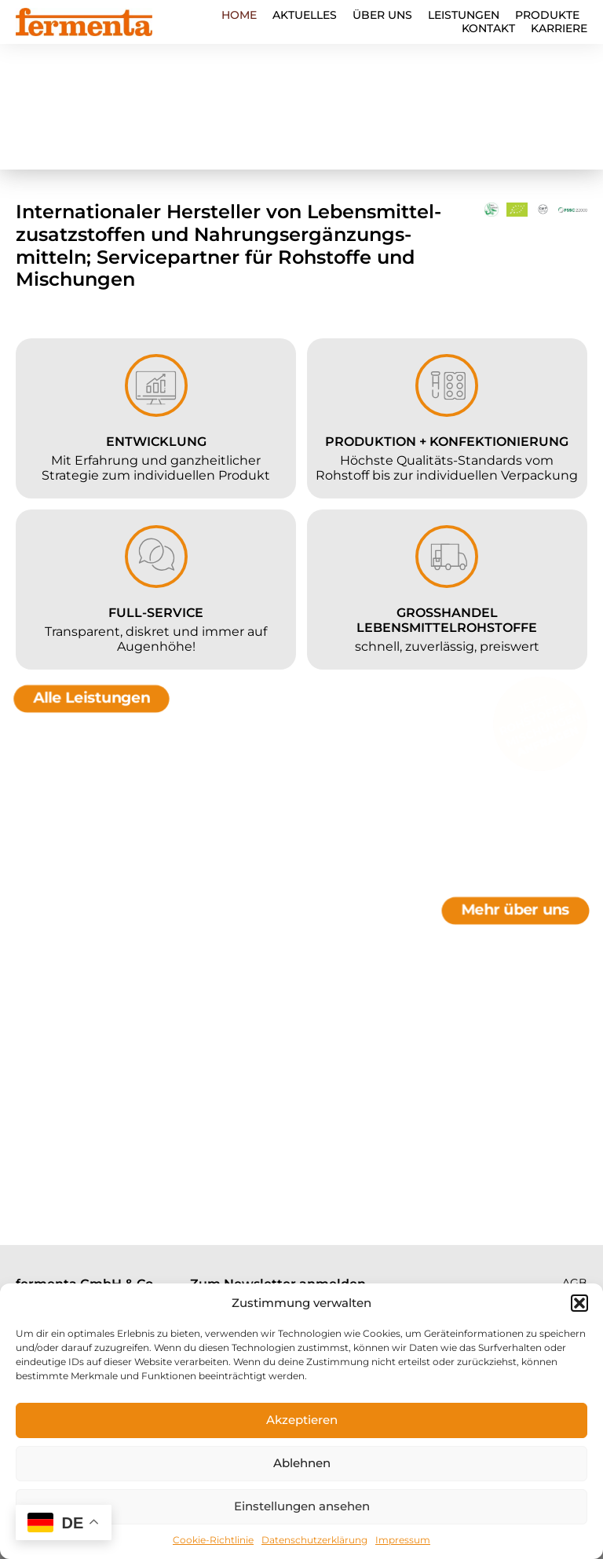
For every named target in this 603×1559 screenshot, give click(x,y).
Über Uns (382, 15)
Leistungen (463, 15)
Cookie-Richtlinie (213, 1540)
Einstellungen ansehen (302, 1506)
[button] (579, 1303)
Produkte (547, 15)
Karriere (559, 28)
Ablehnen (302, 1462)
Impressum (402, 1540)
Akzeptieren (302, 1419)
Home (239, 15)
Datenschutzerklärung (314, 1540)
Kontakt (488, 28)
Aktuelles (304, 15)
